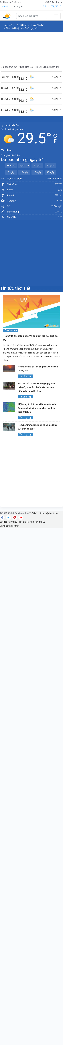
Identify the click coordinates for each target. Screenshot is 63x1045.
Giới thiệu (12, 522)
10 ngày (24, 172)
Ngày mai (24, 165)
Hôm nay (11, 165)
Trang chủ (7, 25)
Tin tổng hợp (11, 330)
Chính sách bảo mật (9, 526)
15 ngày (37, 172)
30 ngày (50, 172)
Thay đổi (18, 6)
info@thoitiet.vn (49, 513)
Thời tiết (33, 513)
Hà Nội (5, 6)
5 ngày (50, 165)
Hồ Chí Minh (21, 25)
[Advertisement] (31, 252)
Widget (3, 522)
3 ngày (37, 165)
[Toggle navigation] (56, 16)
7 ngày (11, 172)
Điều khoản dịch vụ (36, 522)
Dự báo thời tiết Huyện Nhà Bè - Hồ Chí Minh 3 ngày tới (30, 66)
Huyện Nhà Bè (37, 25)
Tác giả (22, 522)
